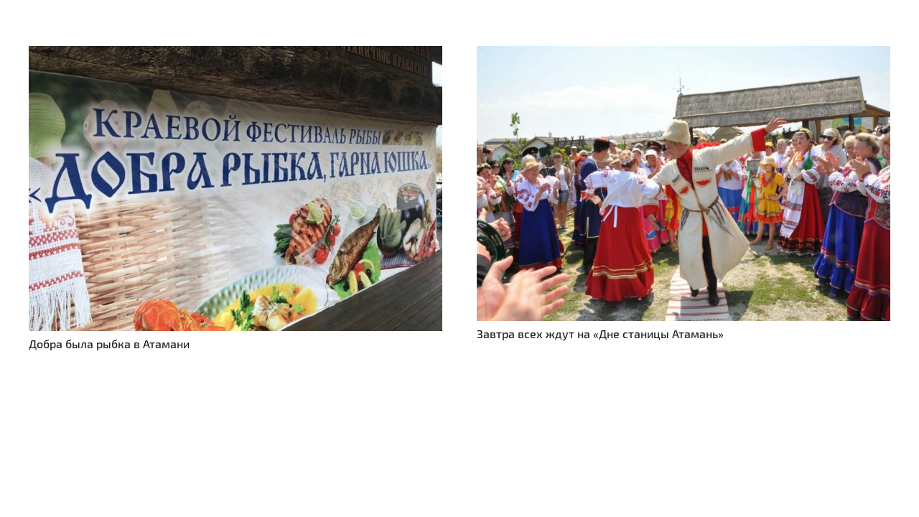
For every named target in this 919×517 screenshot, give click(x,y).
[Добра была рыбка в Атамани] (235, 54)
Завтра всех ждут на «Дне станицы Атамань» (600, 333)
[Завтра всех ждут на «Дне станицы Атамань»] (683, 54)
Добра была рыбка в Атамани (109, 343)
